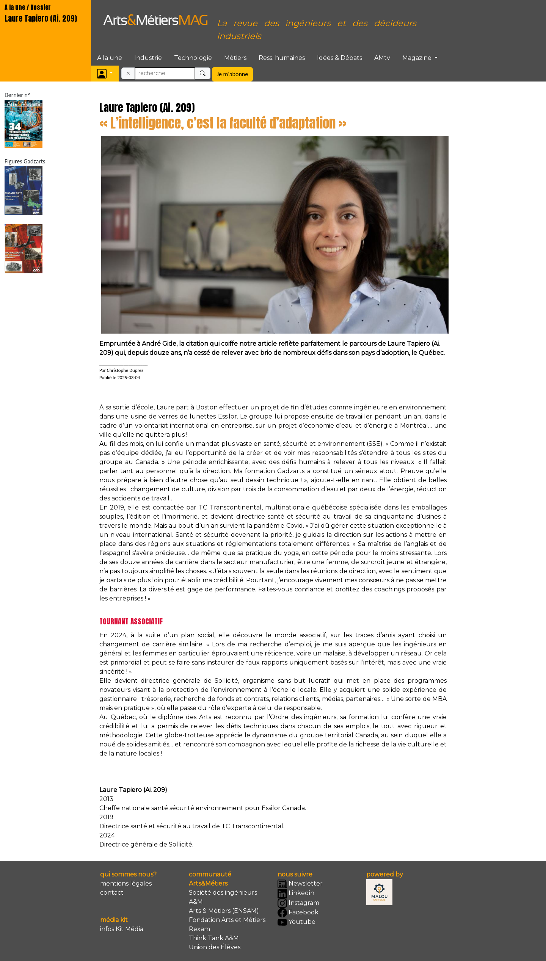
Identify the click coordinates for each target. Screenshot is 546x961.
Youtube (296, 922)
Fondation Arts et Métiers (227, 919)
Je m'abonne (232, 74)
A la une (109, 57)
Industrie (148, 57)
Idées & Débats (339, 57)
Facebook (298, 912)
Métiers (235, 57)
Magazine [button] (417, 57)
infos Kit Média (121, 929)
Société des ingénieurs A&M (223, 897)
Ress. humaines (282, 57)
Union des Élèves (214, 947)
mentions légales (126, 883)
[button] (105, 73)
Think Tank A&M (214, 938)
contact (112, 892)
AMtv (382, 57)
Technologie (193, 57)
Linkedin (296, 893)
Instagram (298, 903)
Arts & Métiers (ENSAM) (224, 910)
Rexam (199, 929)
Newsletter (300, 884)
